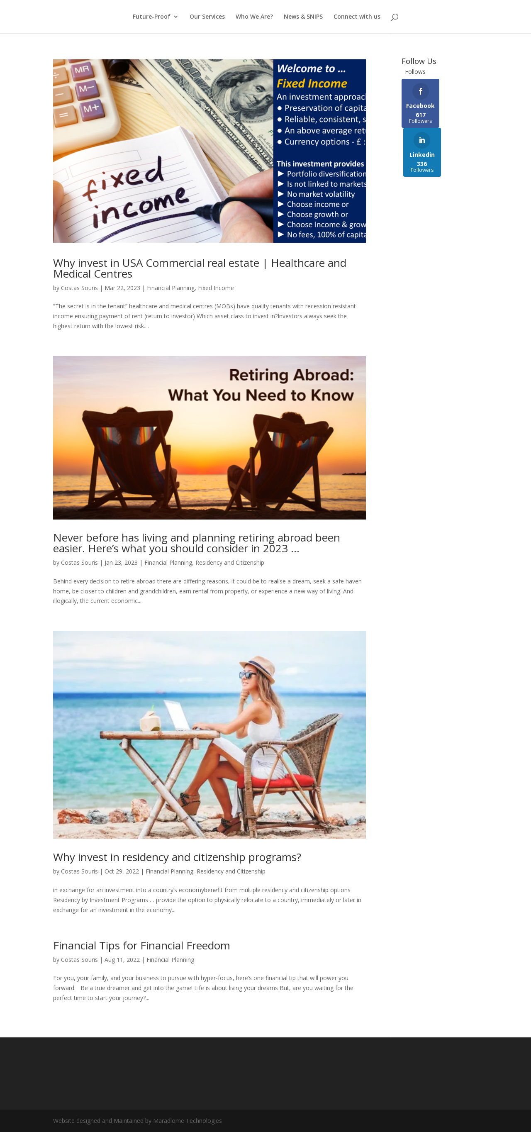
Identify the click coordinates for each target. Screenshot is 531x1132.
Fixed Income (216, 288)
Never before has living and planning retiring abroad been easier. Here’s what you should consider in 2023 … (196, 543)
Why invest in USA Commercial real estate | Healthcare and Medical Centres (199, 268)
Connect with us (357, 17)
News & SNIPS (303, 17)
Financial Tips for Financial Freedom (141, 945)
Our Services (207, 17)
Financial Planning (171, 288)
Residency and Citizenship (229, 562)
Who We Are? (254, 17)
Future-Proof (152, 17)
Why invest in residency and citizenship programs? (177, 856)
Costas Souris (79, 288)
